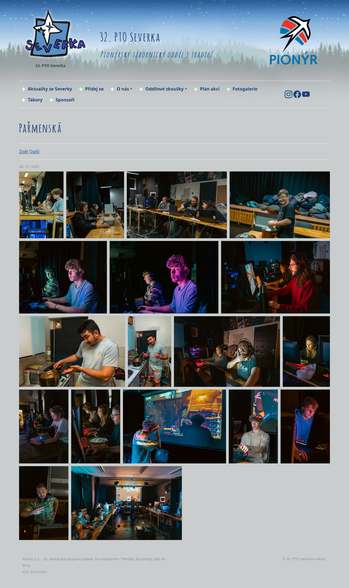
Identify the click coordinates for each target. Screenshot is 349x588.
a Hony (320, 558)
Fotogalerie (245, 89)
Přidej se (94, 89)
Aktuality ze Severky (50, 89)
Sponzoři (65, 100)
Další (34, 152)
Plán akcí (209, 89)
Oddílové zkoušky (164, 89)
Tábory (35, 100)
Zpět (23, 152)
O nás (123, 89)
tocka (28, 578)
